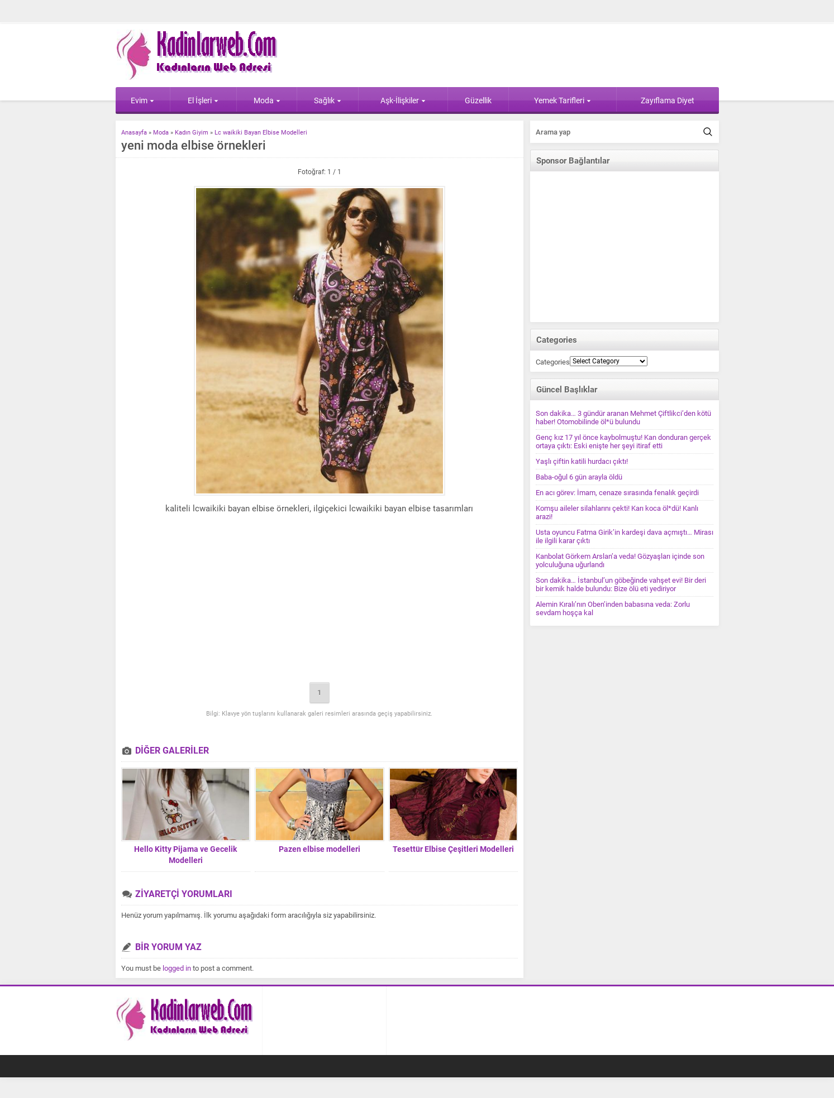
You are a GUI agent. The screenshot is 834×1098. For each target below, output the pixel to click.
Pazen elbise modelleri (319, 849)
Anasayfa (134, 132)
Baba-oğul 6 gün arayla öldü (579, 477)
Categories (553, 362)
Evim (142, 100)
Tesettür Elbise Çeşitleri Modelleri (453, 849)
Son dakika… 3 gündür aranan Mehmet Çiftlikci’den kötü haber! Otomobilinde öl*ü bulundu (623, 417)
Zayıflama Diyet (667, 100)
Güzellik (478, 100)
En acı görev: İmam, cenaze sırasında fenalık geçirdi (617, 492)
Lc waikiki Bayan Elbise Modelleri (261, 132)
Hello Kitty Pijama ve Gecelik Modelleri (185, 855)
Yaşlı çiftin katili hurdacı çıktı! (582, 461)
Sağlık (327, 100)
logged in (177, 968)
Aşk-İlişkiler (403, 100)
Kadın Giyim (191, 132)
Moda (267, 100)
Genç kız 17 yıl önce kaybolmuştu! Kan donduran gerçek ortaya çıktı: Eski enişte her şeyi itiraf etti (623, 441)
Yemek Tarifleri (562, 100)
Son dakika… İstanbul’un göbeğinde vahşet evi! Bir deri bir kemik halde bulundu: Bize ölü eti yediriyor (621, 584)
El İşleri (203, 100)
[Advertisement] (319, 600)
